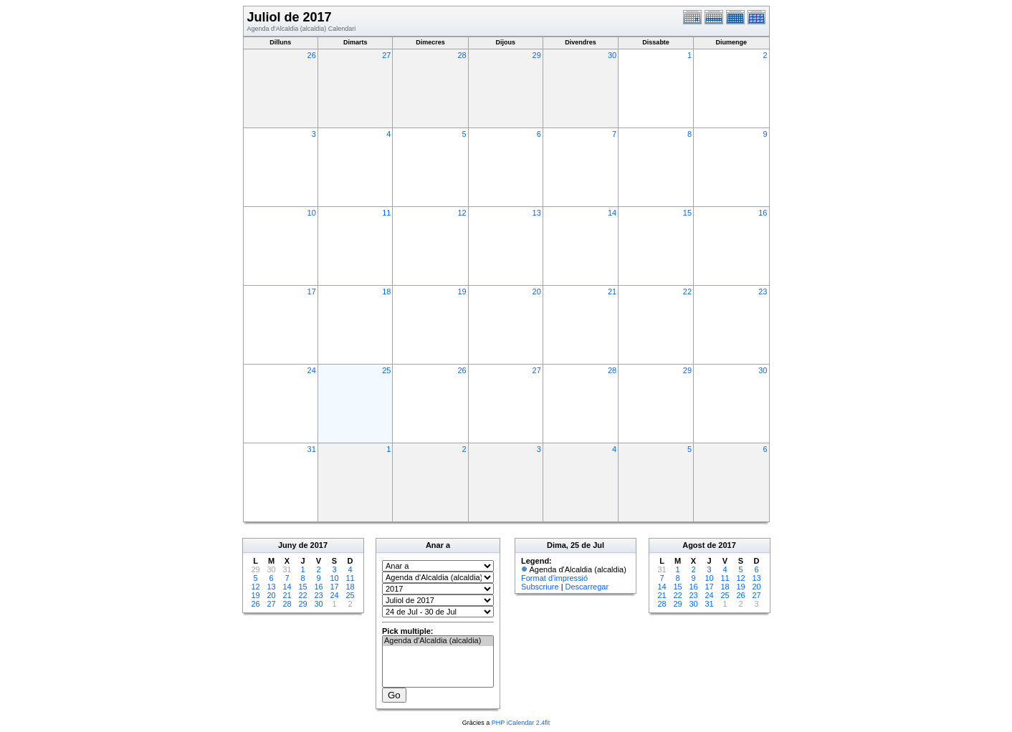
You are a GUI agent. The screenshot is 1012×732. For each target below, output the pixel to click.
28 (461, 55)
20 (537, 291)
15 (687, 212)
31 (311, 449)
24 (311, 370)
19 (461, 291)
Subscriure (540, 586)
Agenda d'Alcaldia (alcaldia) (438, 641)
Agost (693, 545)
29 (537, 55)
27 (386, 55)
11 (386, 212)
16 (762, 212)
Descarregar (587, 586)
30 (612, 55)
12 (461, 212)
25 (386, 370)
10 (311, 212)
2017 (319, 545)
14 (612, 212)
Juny (287, 545)
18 (386, 291)
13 (537, 212)
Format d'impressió (554, 578)
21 (612, 291)
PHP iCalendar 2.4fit (521, 722)
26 (311, 55)
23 (762, 291)
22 (687, 291)
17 (311, 291)
